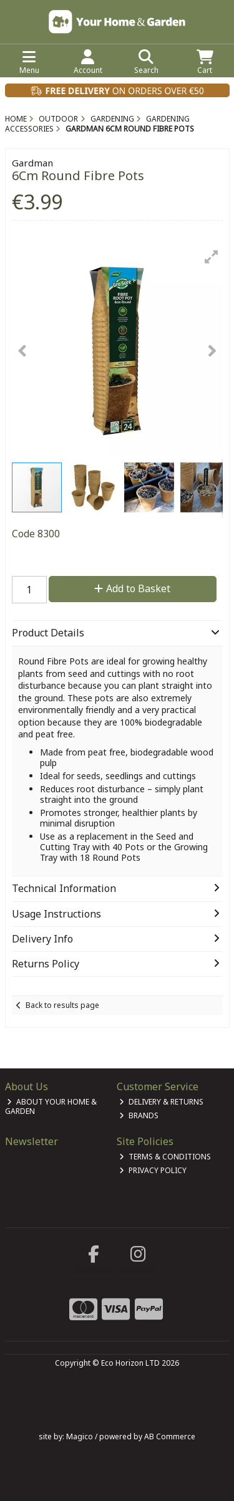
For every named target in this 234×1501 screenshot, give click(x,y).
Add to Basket (132, 588)
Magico (79, 1436)
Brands (138, 1115)
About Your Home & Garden (51, 1106)
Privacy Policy (153, 1170)
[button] (212, 257)
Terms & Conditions (165, 1156)
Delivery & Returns (161, 1101)
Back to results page (62, 1005)
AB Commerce (169, 1436)
